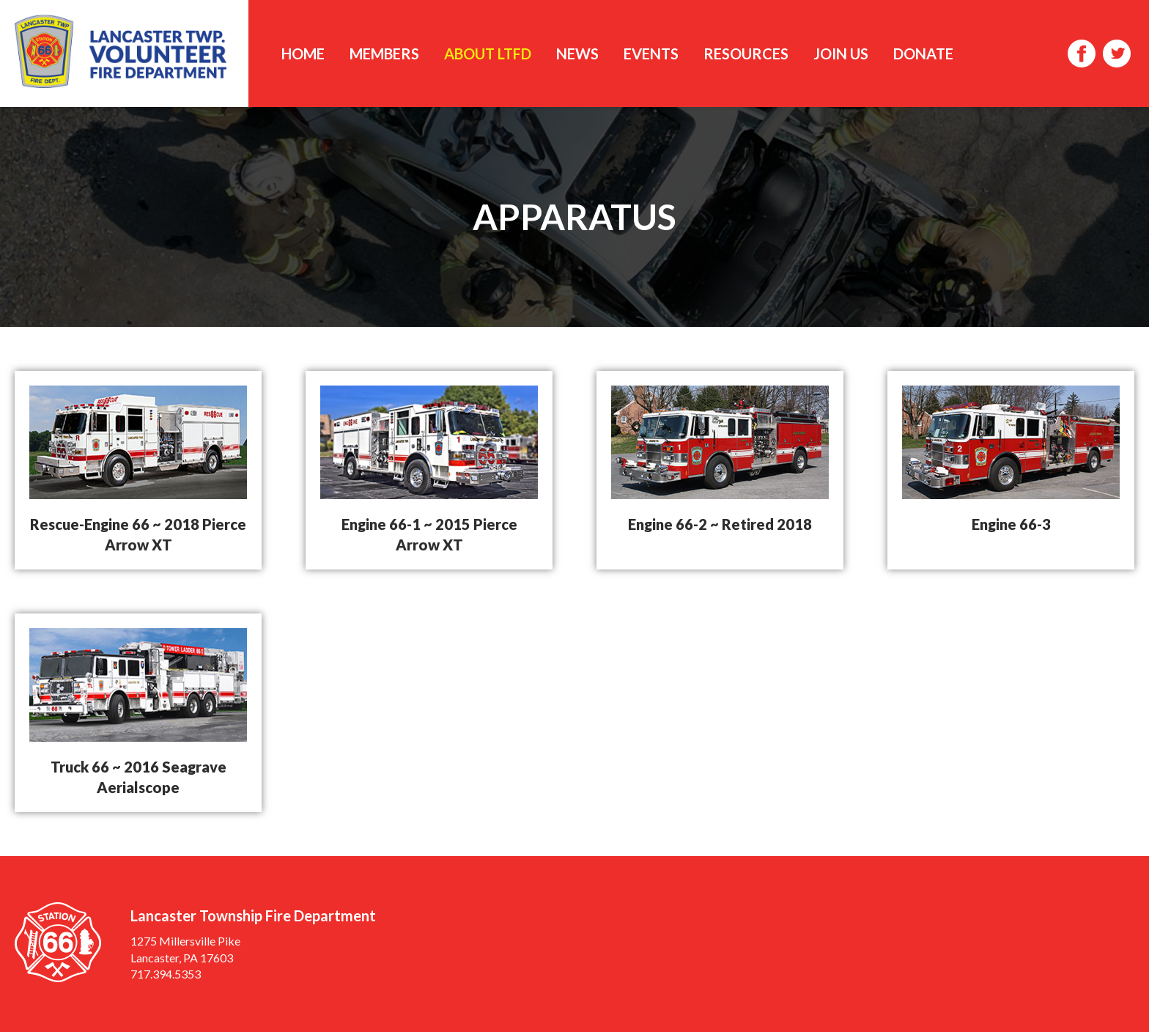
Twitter (1117, 53)
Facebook (1082, 53)
